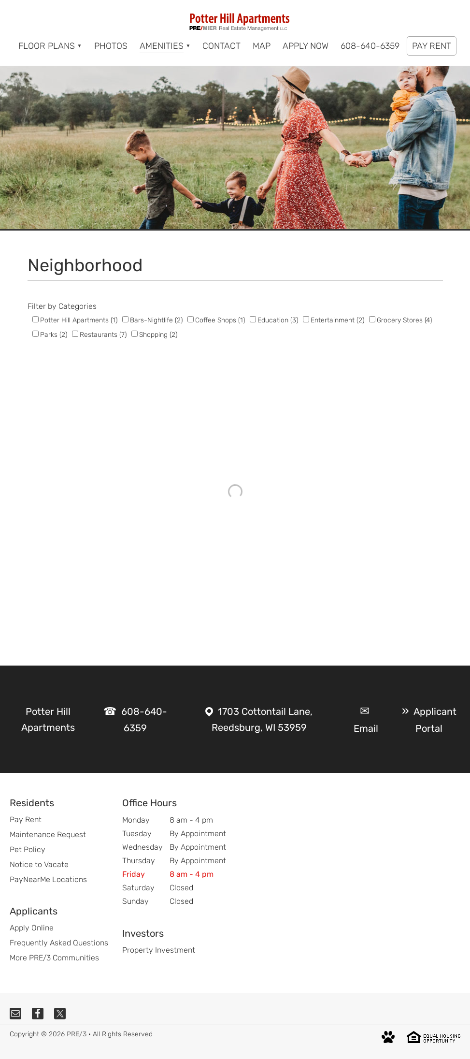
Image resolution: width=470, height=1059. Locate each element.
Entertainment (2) (337, 320)
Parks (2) (53, 335)
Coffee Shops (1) (220, 320)
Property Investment (158, 950)
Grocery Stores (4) (404, 320)
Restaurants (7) (103, 335)
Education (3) (277, 320)
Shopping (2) (158, 335)
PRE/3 (76, 1034)
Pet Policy (27, 849)
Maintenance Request (48, 834)
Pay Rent (26, 819)
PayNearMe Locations (48, 879)
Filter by (42, 306)
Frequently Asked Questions (59, 942)
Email (366, 728)
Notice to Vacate (39, 864)
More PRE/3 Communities (54, 957)
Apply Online (32, 927)
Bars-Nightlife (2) (156, 320)
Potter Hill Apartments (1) (78, 320)
